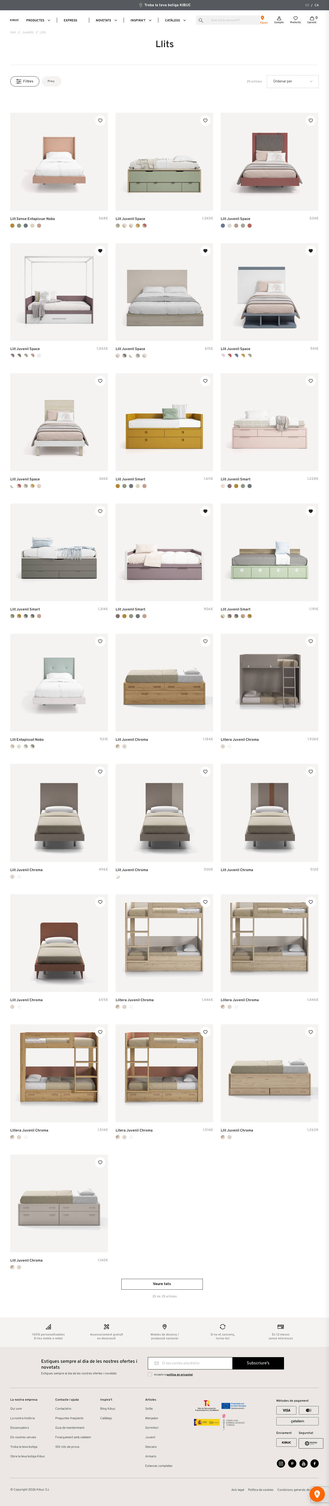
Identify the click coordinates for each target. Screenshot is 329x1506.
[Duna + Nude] (19, 746)
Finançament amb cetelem (73, 1437)
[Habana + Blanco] (131, 356)
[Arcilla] (250, 226)
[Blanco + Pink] (223, 356)
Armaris (150, 1456)
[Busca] (228, 20)
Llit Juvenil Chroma (132, 740)
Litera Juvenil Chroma (134, 1130)
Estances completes (158, 1466)
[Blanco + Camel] (243, 356)
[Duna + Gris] (32, 746)
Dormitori (152, 1428)
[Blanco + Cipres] (26, 356)
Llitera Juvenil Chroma (240, 740)
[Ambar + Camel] (32, 486)
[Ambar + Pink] (39, 486)
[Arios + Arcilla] (144, 226)
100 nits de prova (67, 1447)
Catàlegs (106, 1418)
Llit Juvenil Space (130, 219)
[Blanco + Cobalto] (236, 356)
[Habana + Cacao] (124, 356)
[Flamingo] (39, 226)
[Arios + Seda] (131, 226)
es (307, 5)
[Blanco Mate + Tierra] (118, 877)
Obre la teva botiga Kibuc (27, 1456)
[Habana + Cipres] (138, 356)
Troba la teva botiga (23, 1447)
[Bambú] (19, 226)
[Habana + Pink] (118, 356)
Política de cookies (260, 1490)
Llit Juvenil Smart (130, 479)
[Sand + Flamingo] (39, 616)
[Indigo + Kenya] (236, 616)
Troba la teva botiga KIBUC (164, 5)
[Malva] (229, 486)
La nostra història (22, 1418)
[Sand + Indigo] (26, 616)
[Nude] (32, 226)
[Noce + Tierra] (118, 746)
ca (317, 5)
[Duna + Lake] (26, 746)
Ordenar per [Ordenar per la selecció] (282, 81)
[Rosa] (223, 486)
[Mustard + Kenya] (250, 616)
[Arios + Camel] (138, 226)
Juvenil (150, 1437)
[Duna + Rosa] (12, 746)
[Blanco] (39, 356)
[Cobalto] (223, 226)
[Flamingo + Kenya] (243, 616)
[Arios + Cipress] (118, 226)
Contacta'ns (63, 1409)
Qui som (16, 1409)
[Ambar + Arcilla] (19, 486)
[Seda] (229, 226)
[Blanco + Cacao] (19, 356)
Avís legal (237, 1490)
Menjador (151, 1418)
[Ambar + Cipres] (26, 486)
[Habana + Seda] (144, 356)
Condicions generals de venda (298, 1490)
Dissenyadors (19, 1428)
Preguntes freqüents (69, 1418)
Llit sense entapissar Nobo (32, 219)
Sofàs (149, 1409)
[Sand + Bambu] (12, 616)
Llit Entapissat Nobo (27, 740)
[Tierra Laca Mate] (124, 746)
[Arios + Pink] (124, 226)
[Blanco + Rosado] (32, 356)
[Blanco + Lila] (12, 356)
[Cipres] (243, 226)
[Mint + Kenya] (223, 616)
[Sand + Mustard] (19, 616)
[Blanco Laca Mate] (229, 746)
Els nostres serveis (23, 1437)
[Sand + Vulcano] (32, 616)
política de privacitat (180, 1374)
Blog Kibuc (107, 1409)
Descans (151, 1447)
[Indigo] (26, 226)
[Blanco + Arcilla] (229, 356)
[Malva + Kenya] (229, 616)
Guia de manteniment (69, 1428)
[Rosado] (236, 226)
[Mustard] (12, 226)
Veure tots (162, 1284)
